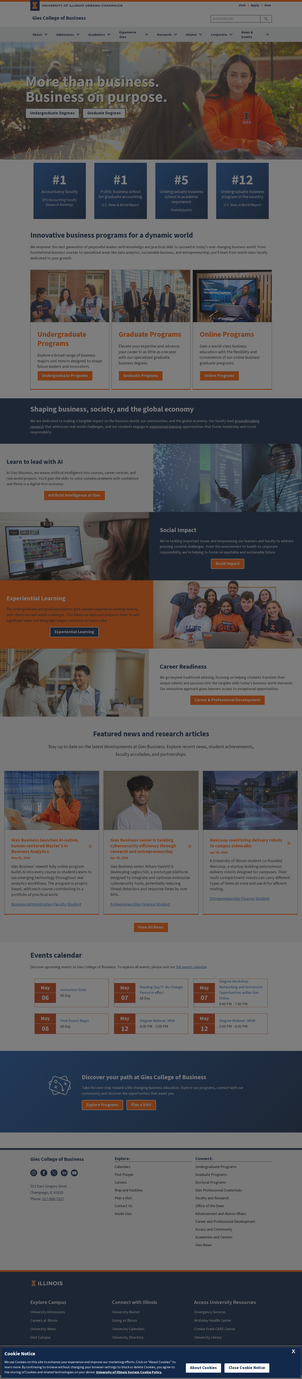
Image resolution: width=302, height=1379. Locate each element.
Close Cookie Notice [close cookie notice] (247, 1368)
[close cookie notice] (293, 1351)
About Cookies (203, 1368)
